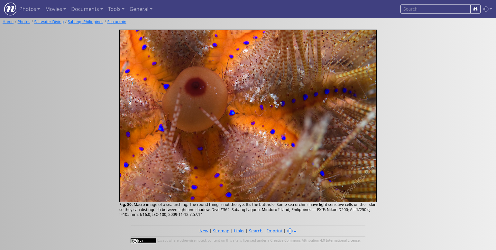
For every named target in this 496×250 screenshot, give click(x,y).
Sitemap (221, 231)
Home (8, 21)
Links (239, 231)
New (203, 231)
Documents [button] (85, 9)
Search (255, 231)
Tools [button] (114, 9)
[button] (486, 9)
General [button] (139, 9)
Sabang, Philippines (85, 21)
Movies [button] (53, 9)
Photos (24, 21)
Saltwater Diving (49, 21)
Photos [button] (27, 9)
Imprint (274, 231)
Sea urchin (116, 21)
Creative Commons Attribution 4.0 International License (315, 240)
